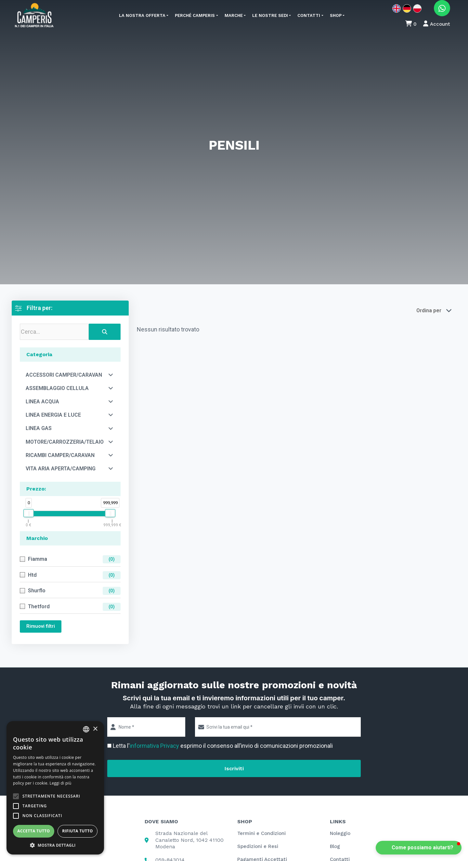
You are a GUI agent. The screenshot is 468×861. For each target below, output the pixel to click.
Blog (335, 846)
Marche (234, 15)
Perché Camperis (195, 15)
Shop (336, 15)
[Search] (105, 332)
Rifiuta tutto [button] (77, 831)
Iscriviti (234, 768)
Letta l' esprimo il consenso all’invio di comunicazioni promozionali (223, 745)
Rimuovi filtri (40, 626)
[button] (419, 847)
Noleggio (340, 833)
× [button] (95, 729)
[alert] (55, 787)
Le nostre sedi (270, 15)
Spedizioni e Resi (257, 846)
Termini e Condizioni (261, 833)
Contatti (308, 15)
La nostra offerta (142, 15)
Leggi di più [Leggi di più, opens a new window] (61, 783)
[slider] (28, 513)
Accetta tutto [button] (33, 831)
